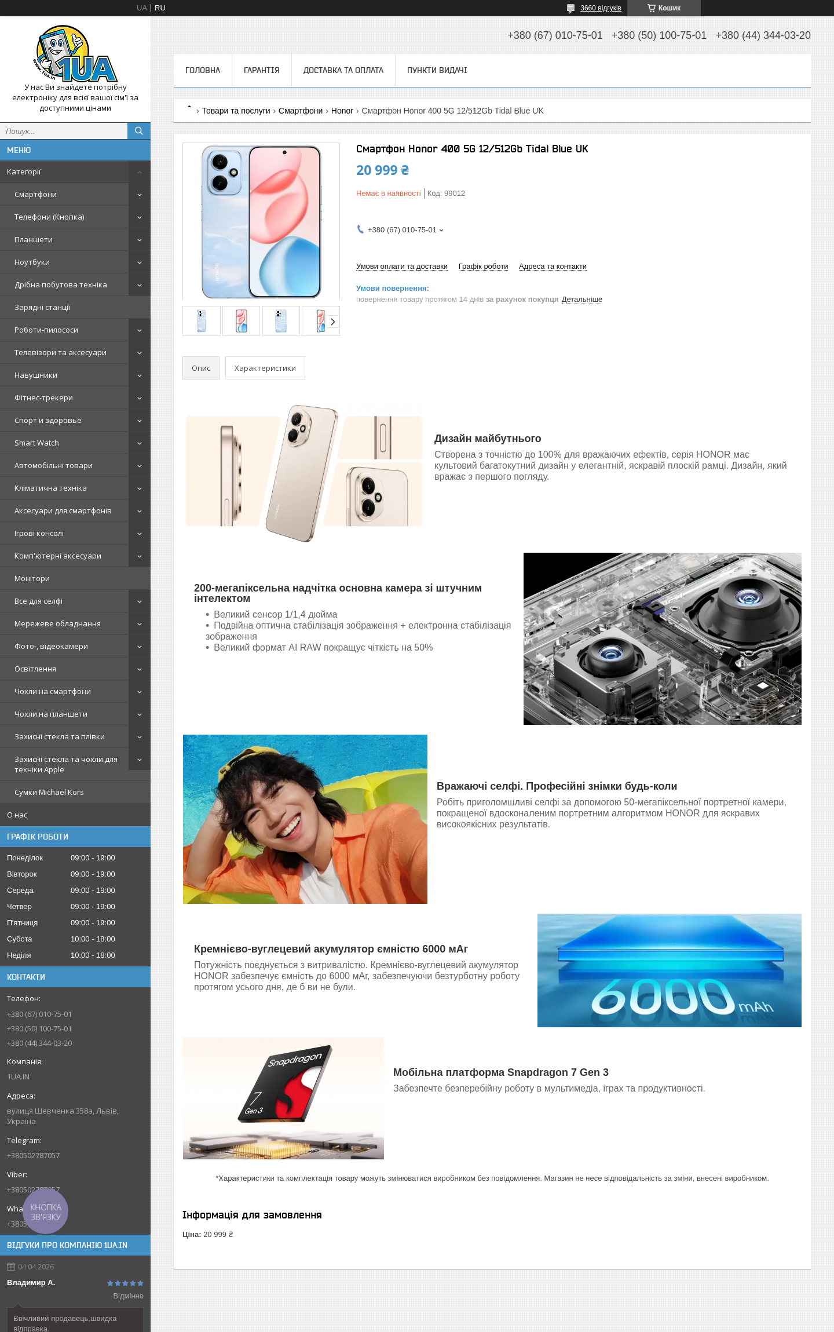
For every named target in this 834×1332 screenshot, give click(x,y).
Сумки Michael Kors (49, 792)
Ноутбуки (32, 262)
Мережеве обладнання (57, 623)
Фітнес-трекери (43, 397)
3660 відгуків (600, 8)
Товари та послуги (236, 110)
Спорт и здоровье (48, 420)
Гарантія (262, 70)
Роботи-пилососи (46, 329)
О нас (17, 814)
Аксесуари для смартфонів (63, 510)
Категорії (24, 171)
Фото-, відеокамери (51, 646)
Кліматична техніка (50, 488)
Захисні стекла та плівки (59, 736)
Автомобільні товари (53, 465)
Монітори (32, 578)
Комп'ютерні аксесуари (57, 555)
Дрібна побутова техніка (60, 284)
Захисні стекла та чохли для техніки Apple (66, 764)
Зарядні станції (42, 307)
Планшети (33, 239)
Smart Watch (36, 442)
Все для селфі (38, 601)
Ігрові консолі (39, 533)
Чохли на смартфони (52, 691)
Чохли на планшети (50, 714)
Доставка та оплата (343, 70)
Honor (342, 110)
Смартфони (35, 194)
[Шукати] (139, 131)
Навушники (35, 375)
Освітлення (35, 668)
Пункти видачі (437, 70)
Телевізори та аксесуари (60, 352)
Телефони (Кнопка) (49, 216)
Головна (202, 70)
